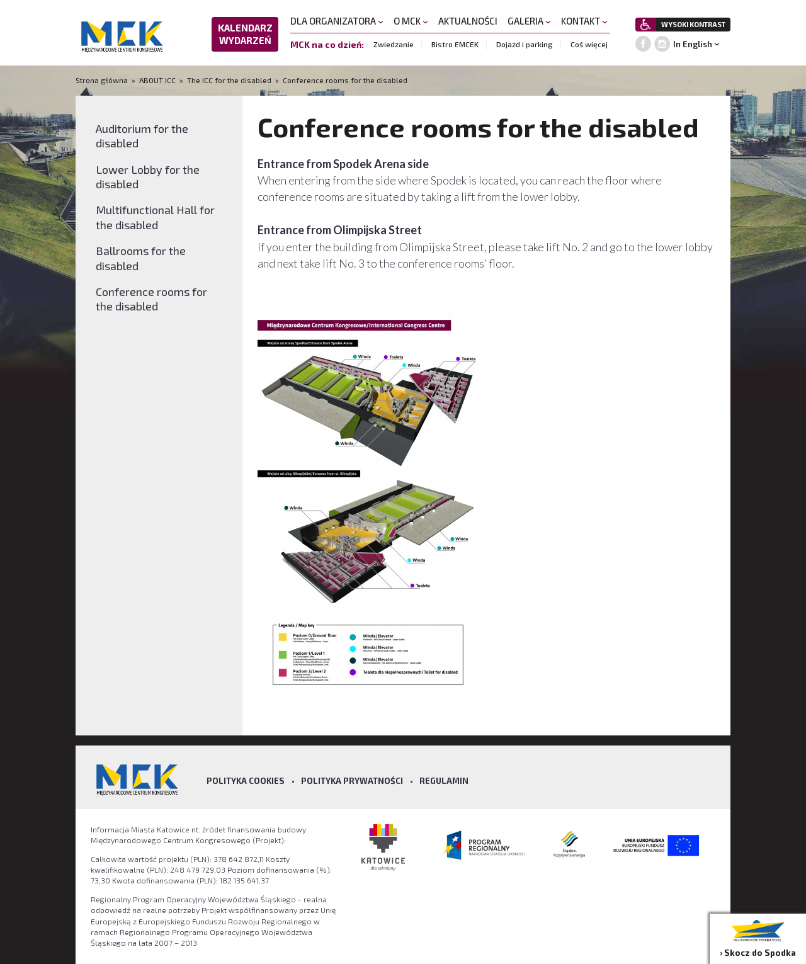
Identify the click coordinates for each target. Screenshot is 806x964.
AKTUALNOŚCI (467, 20)
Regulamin (443, 781)
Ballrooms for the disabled (141, 258)
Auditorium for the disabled (142, 136)
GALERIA (529, 20)
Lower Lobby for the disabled (148, 176)
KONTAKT (584, 20)
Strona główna (103, 80)
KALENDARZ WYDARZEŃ (245, 34)
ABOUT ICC (157, 80)
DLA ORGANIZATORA (336, 20)
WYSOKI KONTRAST (693, 24)
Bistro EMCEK (455, 44)
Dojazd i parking (524, 44)
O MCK (411, 20)
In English (692, 44)
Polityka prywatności (352, 781)
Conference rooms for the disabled (345, 80)
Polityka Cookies (246, 781)
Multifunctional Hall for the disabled (155, 217)
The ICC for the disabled (229, 80)
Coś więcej (589, 44)
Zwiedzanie (393, 44)
